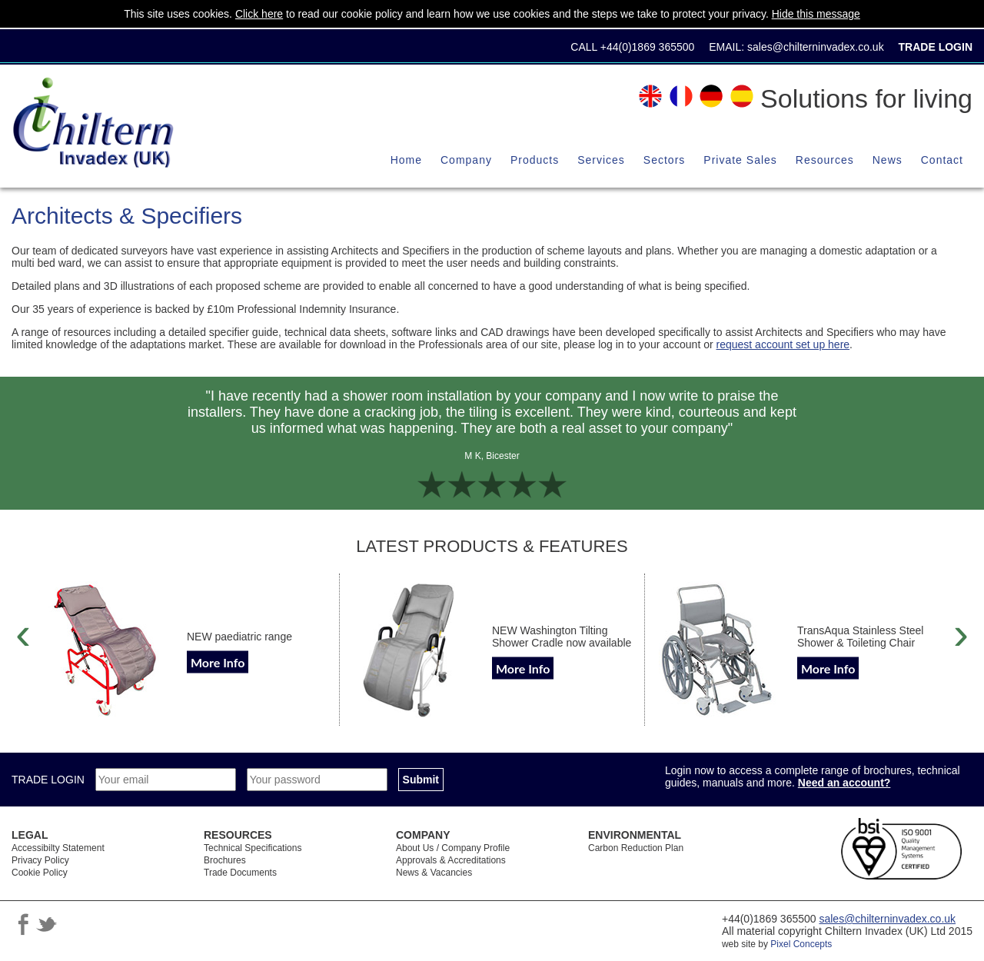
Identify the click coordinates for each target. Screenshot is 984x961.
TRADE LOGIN (50, 779)
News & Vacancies (434, 872)
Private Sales (739, 160)
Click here (259, 14)
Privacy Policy (40, 860)
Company (466, 160)
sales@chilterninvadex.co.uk (815, 47)
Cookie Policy (40, 872)
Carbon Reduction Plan (635, 848)
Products (534, 160)
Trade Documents (240, 872)
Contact (942, 160)
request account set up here (783, 344)
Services (601, 160)
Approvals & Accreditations (451, 860)
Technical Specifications (252, 848)
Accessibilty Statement (58, 848)
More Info (217, 662)
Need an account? (844, 782)
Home (406, 160)
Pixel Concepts (801, 944)
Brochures (225, 860)
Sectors (664, 160)
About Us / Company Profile (453, 848)
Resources (825, 160)
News (888, 160)
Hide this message (816, 14)
